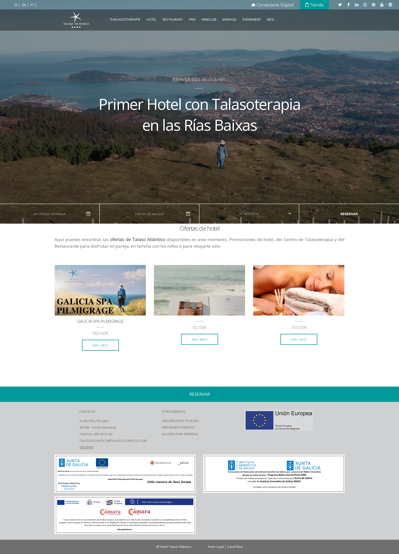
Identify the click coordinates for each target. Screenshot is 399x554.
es (16, 5)
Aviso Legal (216, 547)
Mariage (229, 19)
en (24, 5)
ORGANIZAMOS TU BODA (180, 421)
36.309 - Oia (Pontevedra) (97, 427)
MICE (270, 19)
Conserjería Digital (272, 5)
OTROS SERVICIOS (173, 412)
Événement (252, 19)
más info (100, 345)
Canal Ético (235, 547)
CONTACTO (87, 412)
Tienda (314, 5)
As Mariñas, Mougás (93, 421)
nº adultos (249, 214)
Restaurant (173, 19)
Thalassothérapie (125, 19)
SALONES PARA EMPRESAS (180, 434)
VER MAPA (86, 447)
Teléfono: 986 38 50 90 (95, 434)
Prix (192, 19)
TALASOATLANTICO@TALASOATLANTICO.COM (113, 441)
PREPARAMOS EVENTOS (178, 427)
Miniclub (209, 19)
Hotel (151, 19)
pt (33, 5)
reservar (349, 214)
